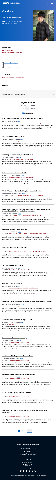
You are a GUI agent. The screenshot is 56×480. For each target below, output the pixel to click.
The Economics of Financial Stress (12, 265)
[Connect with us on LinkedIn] (23, 471)
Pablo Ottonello (33, 123)
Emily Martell (29, 159)
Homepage (28, 459)
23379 (18, 377)
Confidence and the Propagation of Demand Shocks (17, 356)
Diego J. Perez (42, 123)
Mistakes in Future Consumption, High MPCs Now (17, 320)
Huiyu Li (11, 159)
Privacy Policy (28, 465)
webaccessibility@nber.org (28, 454)
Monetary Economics (8, 50)
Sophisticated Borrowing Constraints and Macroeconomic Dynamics (22, 118)
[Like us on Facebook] (32, 471)
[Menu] (52, 3)
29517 (22, 322)
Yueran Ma (26, 123)
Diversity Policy (28, 464)
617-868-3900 (28, 451)
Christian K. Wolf (33, 141)
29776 (22, 304)
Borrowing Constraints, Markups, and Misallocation (17, 155)
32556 (19, 231)
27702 (21, 358)
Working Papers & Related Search (13, 94)
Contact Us (28, 447)
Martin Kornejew (13, 233)
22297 (19, 415)
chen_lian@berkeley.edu (11, 63)
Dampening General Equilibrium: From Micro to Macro (18, 374)
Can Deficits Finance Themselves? (12, 283)
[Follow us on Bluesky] (26, 471)
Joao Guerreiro (13, 195)
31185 (18, 286)
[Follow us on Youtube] (35, 471)
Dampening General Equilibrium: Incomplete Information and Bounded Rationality (27, 301)
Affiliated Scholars (9, 8)
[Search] (47, 3)
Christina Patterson (38, 195)
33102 (22, 175)
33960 (19, 157)
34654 (21, 139)
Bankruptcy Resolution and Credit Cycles (14, 229)
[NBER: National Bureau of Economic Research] (12, 3)
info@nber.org (28, 453)
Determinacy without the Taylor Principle (14, 338)
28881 (19, 340)
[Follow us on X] (20, 471)
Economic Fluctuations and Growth (12, 52)
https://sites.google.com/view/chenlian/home (16, 67)
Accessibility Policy (28, 462)
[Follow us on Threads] (29, 471)
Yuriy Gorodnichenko (30, 269)
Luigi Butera (22, 215)
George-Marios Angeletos (15, 141)
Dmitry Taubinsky (13, 215)
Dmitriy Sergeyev (13, 269)
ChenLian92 (7, 65)
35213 (18, 121)
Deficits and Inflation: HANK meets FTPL (14, 173)
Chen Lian (20, 123)
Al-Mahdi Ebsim (13, 123)
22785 (21, 395)
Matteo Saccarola (29, 215)
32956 (23, 193)
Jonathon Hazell (21, 195)
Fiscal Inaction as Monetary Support (13, 136)
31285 (18, 268)
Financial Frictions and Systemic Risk (13, 77)
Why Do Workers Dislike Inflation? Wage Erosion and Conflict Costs (22, 191)
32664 (19, 213)
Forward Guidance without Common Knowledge (16, 392)
